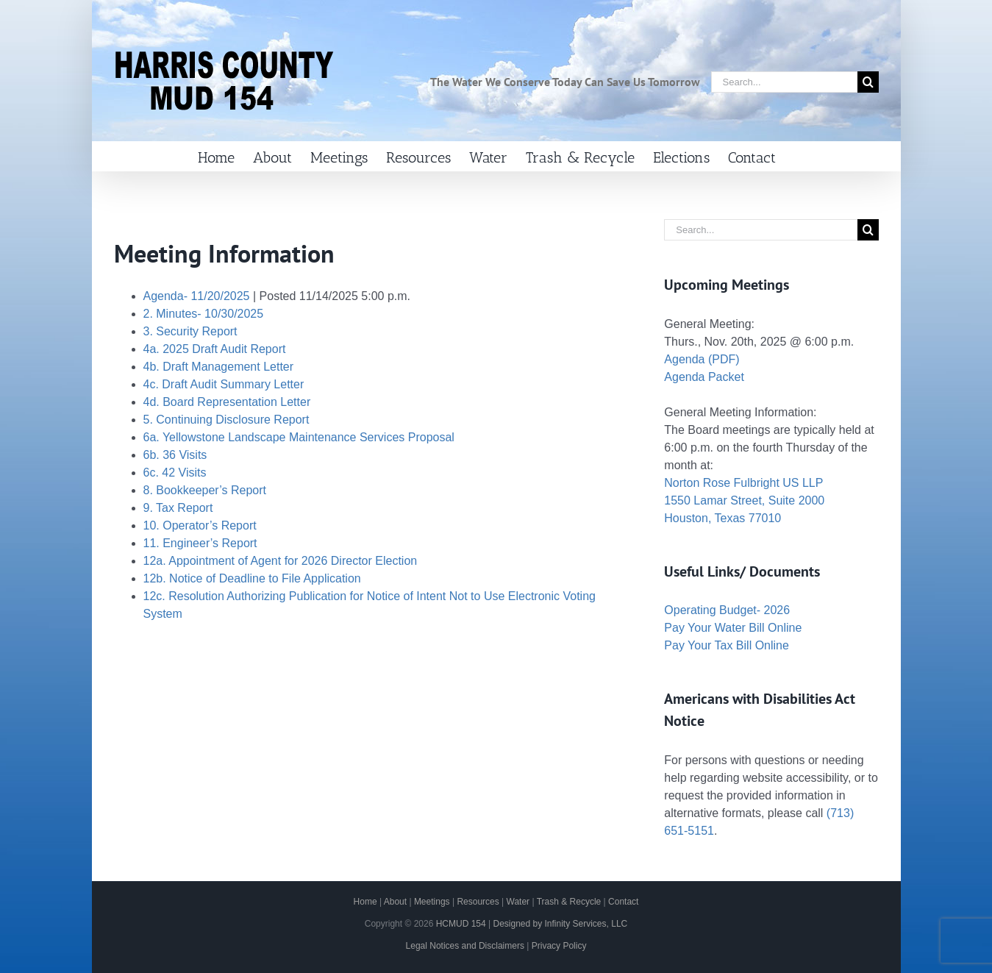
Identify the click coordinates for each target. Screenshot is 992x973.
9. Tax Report (178, 508)
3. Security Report (190, 331)
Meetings (432, 902)
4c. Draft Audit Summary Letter (223, 384)
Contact (623, 902)
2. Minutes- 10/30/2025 (203, 313)
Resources (478, 902)
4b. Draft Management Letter (218, 366)
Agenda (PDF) (701, 359)
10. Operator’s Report (200, 525)
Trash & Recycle (569, 902)
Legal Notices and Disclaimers (465, 946)
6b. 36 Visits (175, 455)
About (395, 902)
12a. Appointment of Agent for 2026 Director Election (280, 561)
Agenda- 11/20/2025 (196, 296)
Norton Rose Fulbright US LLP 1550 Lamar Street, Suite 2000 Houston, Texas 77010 (744, 500)
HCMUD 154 (461, 924)
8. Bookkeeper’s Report (205, 490)
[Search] (868, 82)
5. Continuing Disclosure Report (226, 419)
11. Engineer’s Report (200, 543)
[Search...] (784, 82)
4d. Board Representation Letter (227, 402)
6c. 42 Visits (175, 472)
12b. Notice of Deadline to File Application (252, 578)
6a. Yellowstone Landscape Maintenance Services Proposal (298, 437)
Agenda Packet (704, 377)
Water (518, 902)
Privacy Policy (559, 946)
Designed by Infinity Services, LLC (560, 924)
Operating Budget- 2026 (727, 610)
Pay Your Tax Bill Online (726, 645)
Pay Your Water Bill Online (733, 627)
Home (365, 902)
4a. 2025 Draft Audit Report (214, 349)
